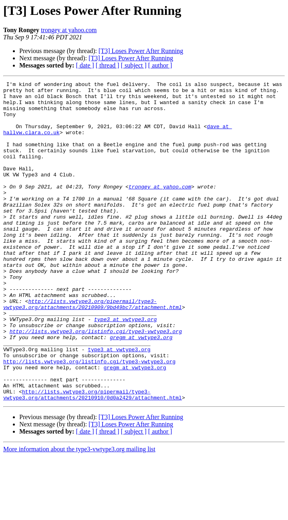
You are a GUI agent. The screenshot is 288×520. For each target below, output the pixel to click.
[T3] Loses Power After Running (140, 50)
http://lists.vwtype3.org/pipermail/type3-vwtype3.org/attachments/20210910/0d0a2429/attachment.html (92, 457)
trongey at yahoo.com (69, 30)
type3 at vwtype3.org (125, 367)
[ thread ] (107, 65)
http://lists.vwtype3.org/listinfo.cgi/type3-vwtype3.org (96, 381)
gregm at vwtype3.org (141, 389)
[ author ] (160, 65)
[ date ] (85, 65)
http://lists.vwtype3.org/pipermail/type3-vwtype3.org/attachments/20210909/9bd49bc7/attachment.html (92, 349)
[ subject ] (134, 65)
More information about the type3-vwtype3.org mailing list (79, 513)
